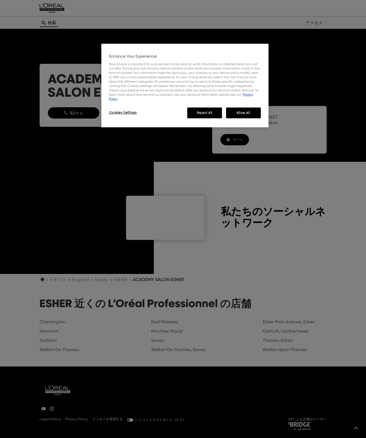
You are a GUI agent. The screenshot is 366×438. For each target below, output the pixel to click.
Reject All (204, 113)
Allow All (243, 113)
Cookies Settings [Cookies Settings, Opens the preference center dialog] (123, 112)
